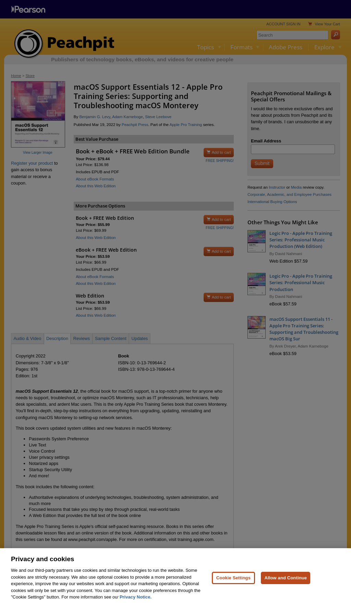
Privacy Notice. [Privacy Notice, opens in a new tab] (136, 600)
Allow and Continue (285, 581)
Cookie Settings (233, 581)
